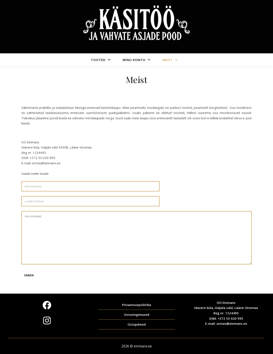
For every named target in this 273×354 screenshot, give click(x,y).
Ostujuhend (137, 324)
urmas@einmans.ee (231, 323)
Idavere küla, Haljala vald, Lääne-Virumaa (226, 308)
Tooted (98, 60)
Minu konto (134, 60)
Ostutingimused (136, 314)
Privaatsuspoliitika (136, 305)
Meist (168, 60)
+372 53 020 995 (230, 318)
